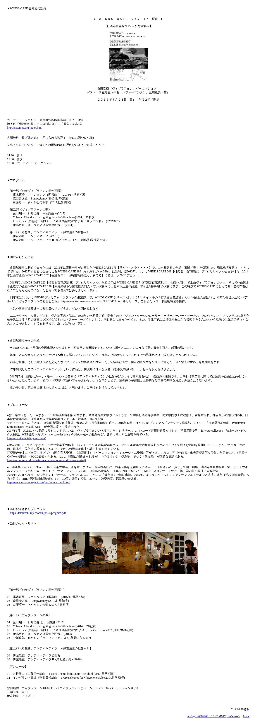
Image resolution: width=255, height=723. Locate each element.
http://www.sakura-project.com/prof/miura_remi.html (38, 482)
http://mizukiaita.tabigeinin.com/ (26, 438)
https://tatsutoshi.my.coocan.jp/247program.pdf (38, 512)
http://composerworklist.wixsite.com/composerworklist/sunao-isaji (46, 460)
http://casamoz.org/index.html (24, 127)
